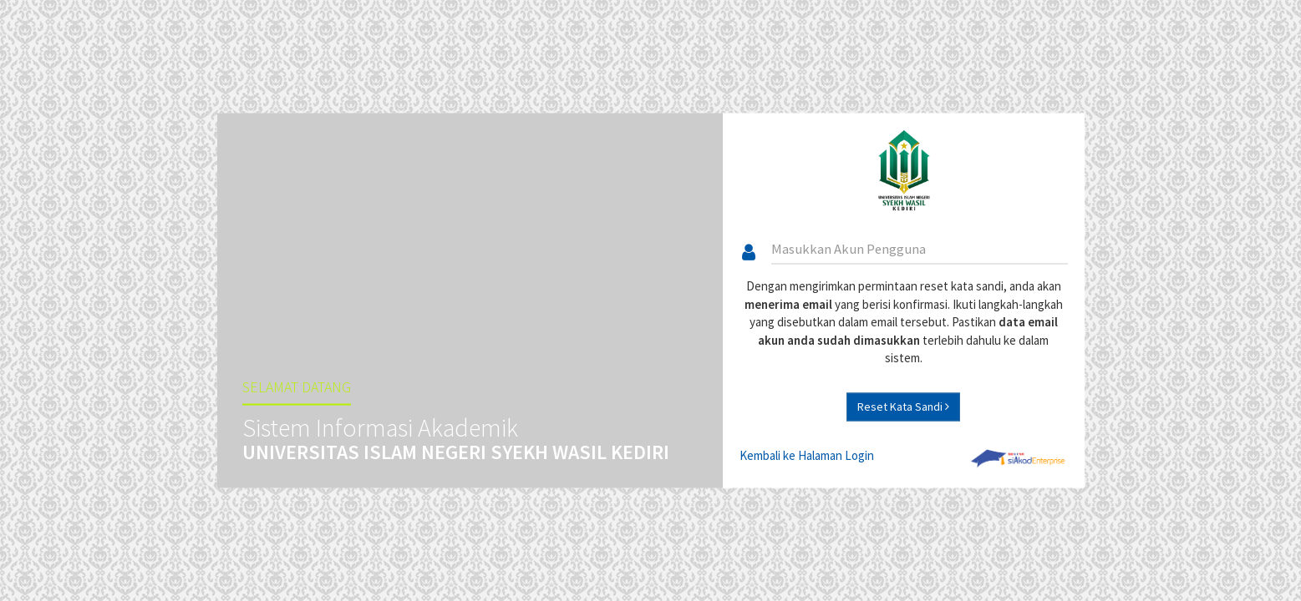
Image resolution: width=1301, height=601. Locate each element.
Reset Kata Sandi (903, 405)
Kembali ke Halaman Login (806, 454)
